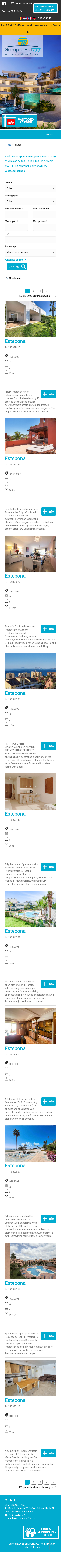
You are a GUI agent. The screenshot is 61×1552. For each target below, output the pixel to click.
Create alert (15, 278)
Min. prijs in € (11, 221)
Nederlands (36, 18)
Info (51, 394)
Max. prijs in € (40, 221)
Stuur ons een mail (25, 3)
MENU (49, 134)
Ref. (7, 234)
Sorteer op (10, 246)
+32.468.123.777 (15, 11)
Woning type (11, 195)
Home (8, 144)
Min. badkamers (41, 208)
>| (53, 291)
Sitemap (35, 1547)
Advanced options (14, 259)
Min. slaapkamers (14, 208)
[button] (30, 188)
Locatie (8, 182)
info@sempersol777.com (23, 1518)
